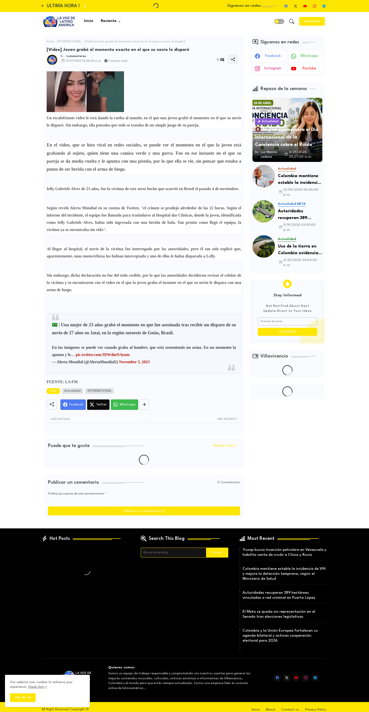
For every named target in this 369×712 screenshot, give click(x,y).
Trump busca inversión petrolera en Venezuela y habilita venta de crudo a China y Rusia (284, 552)
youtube (309, 68)
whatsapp (309, 56)
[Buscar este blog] (174, 553)
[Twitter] (98, 404)
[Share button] (144, 404)
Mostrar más (223, 445)
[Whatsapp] (124, 404)
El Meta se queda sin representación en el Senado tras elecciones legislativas (279, 614)
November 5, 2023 (134, 362)
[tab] (88, 21)
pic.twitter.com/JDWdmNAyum (103, 355)
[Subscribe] (312, 21)
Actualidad (72, 390)
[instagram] (314, 5)
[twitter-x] (295, 5)
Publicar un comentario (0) (144, 511)
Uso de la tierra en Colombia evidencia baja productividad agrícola (298, 250)
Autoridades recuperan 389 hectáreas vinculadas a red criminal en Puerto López (300, 215)
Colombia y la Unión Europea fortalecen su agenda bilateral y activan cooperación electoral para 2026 (280, 636)
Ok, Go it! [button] (23, 697)
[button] (279, 21)
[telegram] (323, 5)
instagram (272, 68)
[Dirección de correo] (287, 321)
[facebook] (285, 5)
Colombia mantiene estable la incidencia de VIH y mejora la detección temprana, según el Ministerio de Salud (299, 180)
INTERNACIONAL (69, 41)
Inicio (88, 21)
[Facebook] (73, 404)
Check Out (36, 687)
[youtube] (304, 5)
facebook (273, 56)
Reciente (109, 21)
